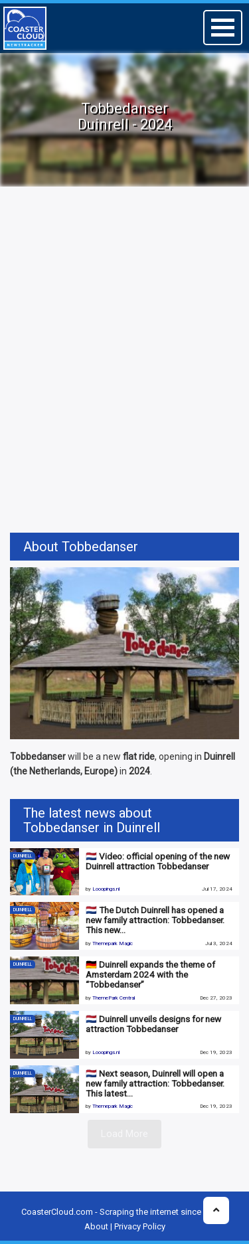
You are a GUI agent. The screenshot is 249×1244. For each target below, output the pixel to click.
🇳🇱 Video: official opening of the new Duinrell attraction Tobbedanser (158, 861)
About (96, 1226)
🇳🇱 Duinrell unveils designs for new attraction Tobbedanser (153, 1024)
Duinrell (22, 856)
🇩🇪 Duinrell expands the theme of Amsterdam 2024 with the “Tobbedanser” (150, 974)
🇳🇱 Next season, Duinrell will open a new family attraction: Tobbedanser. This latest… (155, 1083)
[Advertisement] (124, 328)
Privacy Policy (139, 1226)
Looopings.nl (106, 889)
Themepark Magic (112, 943)
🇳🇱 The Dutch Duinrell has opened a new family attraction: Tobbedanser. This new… (155, 920)
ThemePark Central (113, 998)
